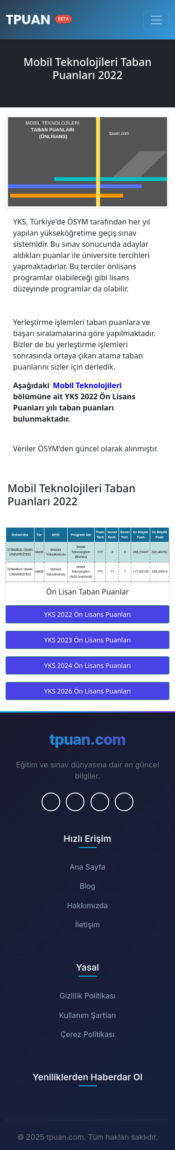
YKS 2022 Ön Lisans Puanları (87, 614)
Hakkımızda (87, 905)
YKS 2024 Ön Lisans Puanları (87, 665)
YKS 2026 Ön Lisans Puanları (87, 691)
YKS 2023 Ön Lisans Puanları (87, 639)
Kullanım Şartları (87, 1015)
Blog (88, 886)
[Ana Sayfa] (39, 19)
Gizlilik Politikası (87, 995)
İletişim (87, 924)
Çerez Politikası (88, 1034)
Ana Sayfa (87, 867)
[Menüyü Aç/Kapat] (156, 20)
